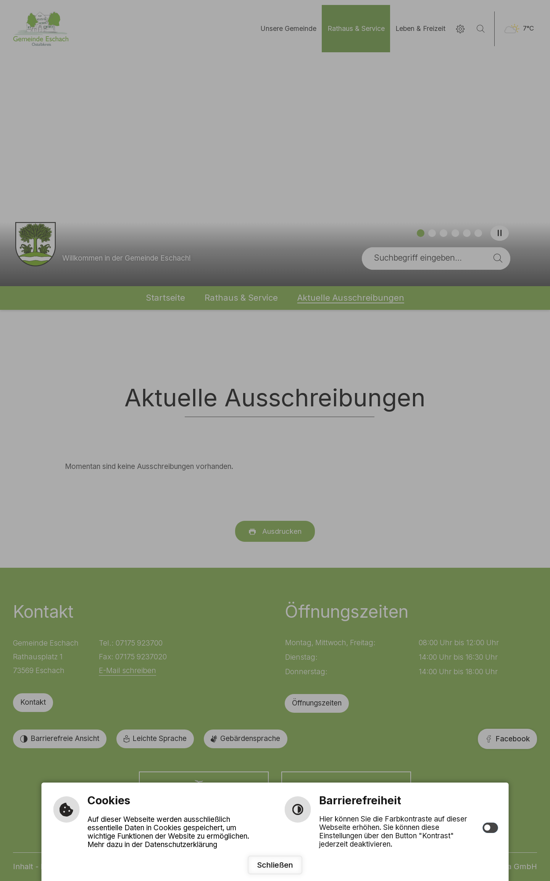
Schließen (275, 865)
